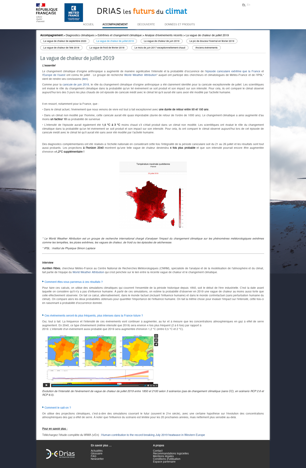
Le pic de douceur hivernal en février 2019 (212, 41)
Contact (158, 451)
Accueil (88, 24)
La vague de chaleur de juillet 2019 (207, 35)
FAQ (93, 456)
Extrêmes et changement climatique (120, 35)
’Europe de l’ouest (54, 75)
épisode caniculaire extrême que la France (233, 71)
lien (85, 79)
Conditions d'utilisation (166, 459)
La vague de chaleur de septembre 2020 (64, 41)
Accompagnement (115, 24)
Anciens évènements (206, 48)
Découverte (146, 24)
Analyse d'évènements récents (164, 35)
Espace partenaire (164, 461)
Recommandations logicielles (171, 453)
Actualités (97, 451)
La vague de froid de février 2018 (106, 48)
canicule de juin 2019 (76, 84)
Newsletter (97, 459)
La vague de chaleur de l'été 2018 (61, 48)
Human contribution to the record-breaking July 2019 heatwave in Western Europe (153, 435)
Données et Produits (180, 24)
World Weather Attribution (140, 75)
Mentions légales (163, 456)
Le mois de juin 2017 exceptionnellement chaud (160, 48)
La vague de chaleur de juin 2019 (161, 41)
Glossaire (96, 453)
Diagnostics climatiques (80, 35)
